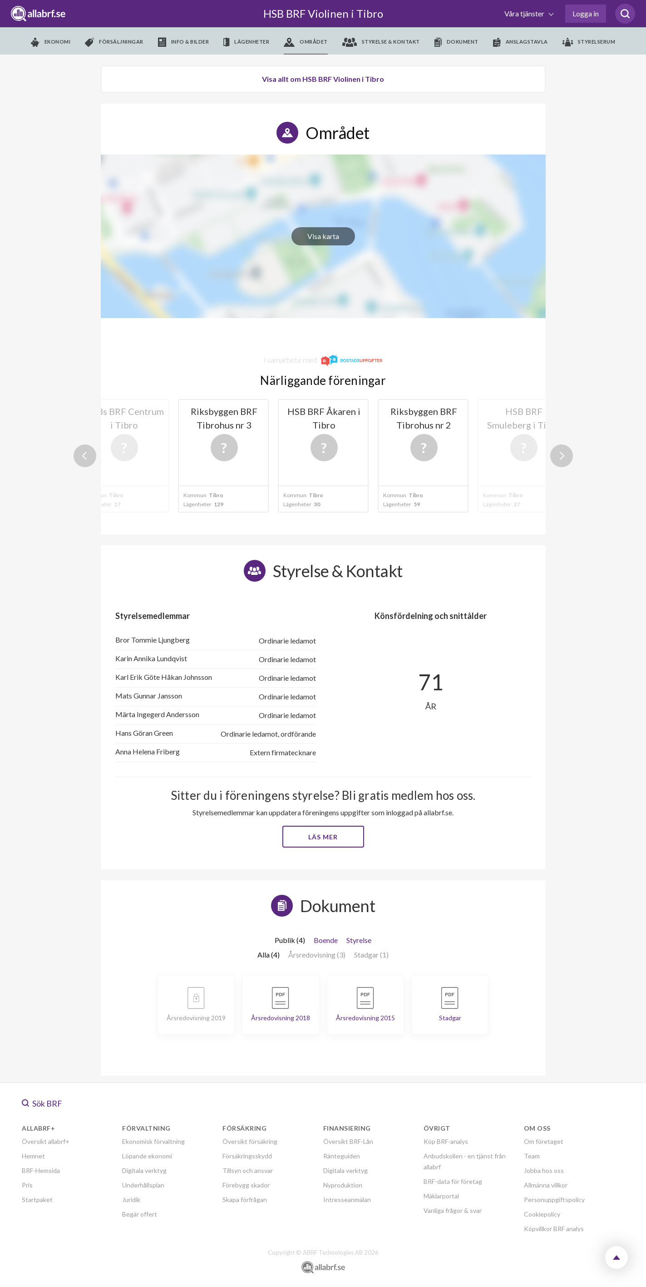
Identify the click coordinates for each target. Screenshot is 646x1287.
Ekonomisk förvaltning (153, 1141)
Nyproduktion (342, 1185)
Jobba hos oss (544, 1170)
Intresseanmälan (347, 1199)
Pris (27, 1185)
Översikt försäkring (249, 1141)
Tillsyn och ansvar (247, 1170)
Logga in (585, 13)
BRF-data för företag (453, 1181)
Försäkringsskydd (247, 1156)
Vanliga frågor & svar (453, 1210)
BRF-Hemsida (41, 1170)
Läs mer (323, 837)
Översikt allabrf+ (45, 1141)
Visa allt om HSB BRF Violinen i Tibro (323, 79)
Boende (326, 940)
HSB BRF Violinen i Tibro (323, 13)
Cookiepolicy (542, 1214)
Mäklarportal (441, 1196)
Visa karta (323, 236)
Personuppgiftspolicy (554, 1199)
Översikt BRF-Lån (348, 1141)
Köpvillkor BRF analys (554, 1228)
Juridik (131, 1199)
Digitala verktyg (144, 1170)
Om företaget (543, 1141)
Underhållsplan (143, 1185)
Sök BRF (42, 1103)
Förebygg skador (246, 1185)
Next (561, 455)
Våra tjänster (525, 13)
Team (532, 1156)
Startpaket (37, 1199)
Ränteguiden (341, 1156)
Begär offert (139, 1214)
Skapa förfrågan (244, 1199)
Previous (85, 455)
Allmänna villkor (545, 1185)
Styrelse (358, 940)
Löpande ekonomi (147, 1156)
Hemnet (33, 1156)
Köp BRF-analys (446, 1141)
